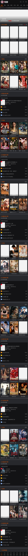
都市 (18, 5)
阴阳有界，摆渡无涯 (5, 457)
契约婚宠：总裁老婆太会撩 (5, 273)
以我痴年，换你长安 (23, 320)
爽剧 (11, 5)
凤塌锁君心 (5, 442)
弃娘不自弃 (5, 504)
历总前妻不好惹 (23, 273)
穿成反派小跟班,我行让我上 (5, 135)
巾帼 (14, 197)
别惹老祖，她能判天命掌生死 (14, 442)
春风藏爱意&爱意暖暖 (23, 519)
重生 (5, 5)
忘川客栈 (23, 442)
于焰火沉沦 (14, 273)
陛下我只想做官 (5, 396)
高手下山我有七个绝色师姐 (23, 197)
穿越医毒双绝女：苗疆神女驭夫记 (23, 135)
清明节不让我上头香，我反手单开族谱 (23, 457)
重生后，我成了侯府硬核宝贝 (5, 74)
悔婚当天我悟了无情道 (14, 55)
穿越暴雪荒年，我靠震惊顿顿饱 (14, 135)
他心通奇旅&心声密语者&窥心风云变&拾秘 (14, 519)
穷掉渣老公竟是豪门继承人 (23, 212)
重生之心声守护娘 (14, 89)
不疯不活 (14, 320)
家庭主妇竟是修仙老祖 (5, 212)
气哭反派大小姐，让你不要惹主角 (14, 335)
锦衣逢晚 (23, 396)
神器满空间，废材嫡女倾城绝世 (5, 335)
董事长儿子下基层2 (14, 212)
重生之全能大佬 (14, 74)
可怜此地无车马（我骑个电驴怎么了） (14, 504)
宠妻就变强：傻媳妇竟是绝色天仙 (5, 197)
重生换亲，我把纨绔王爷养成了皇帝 (23, 89)
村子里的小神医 (23, 55)
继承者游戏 (5, 40)
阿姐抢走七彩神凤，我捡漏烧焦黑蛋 (23, 381)
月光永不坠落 (5, 519)
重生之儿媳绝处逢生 (23, 74)
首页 (2, 5)
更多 (26, 59)
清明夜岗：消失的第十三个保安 (14, 457)
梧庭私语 (5, 381)
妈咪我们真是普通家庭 (23, 335)
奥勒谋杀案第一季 (23, 504)
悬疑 (24, 5)
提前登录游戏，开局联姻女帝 (5, 55)
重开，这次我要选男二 (23, 150)
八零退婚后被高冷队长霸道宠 (14, 40)
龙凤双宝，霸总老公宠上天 (5, 258)
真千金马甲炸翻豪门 (5, 320)
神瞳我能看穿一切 (23, 40)
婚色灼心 (14, 258)
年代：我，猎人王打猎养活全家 (14, 150)
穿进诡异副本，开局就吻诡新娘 (5, 150)
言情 (15, 5)
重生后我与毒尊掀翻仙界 (5, 89)
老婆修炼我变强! (14, 381)
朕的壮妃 (14, 396)
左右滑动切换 (4, 95)
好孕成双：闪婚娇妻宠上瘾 (23, 258)
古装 (21, 5)
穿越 (8, 5)
